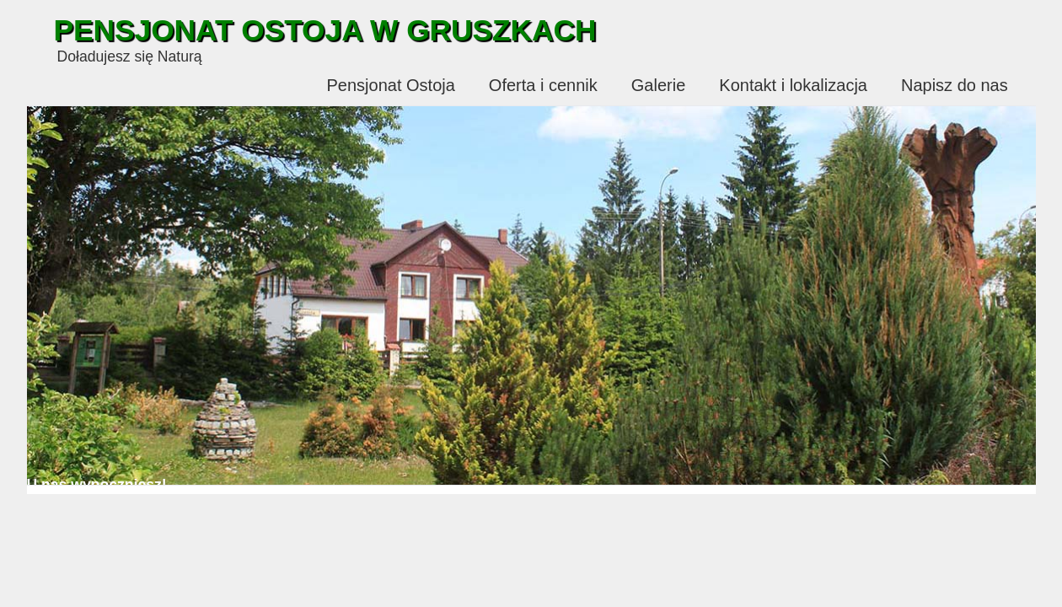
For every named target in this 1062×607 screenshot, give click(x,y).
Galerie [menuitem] (658, 85)
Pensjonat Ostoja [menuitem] (391, 85)
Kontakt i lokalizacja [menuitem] (793, 85)
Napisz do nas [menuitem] (954, 85)
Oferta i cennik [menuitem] (543, 85)
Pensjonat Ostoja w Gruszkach (325, 29)
